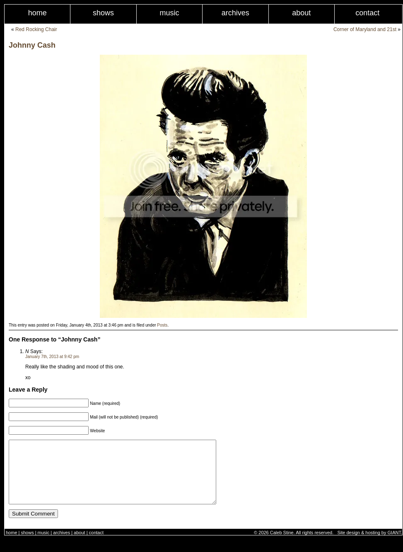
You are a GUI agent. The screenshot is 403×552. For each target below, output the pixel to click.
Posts (162, 325)
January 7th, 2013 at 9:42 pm (52, 356)
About (301, 13)
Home (37, 13)
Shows (103, 13)
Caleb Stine (282, 544)
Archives (235, 13)
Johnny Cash (32, 45)
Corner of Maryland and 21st (364, 29)
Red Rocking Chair (36, 29)
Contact (96, 544)
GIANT (394, 544)
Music (169, 13)
